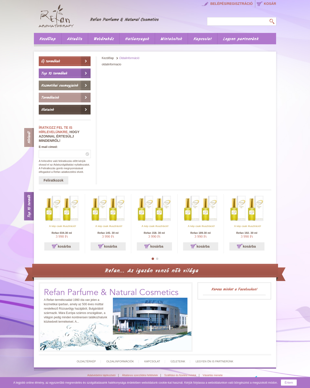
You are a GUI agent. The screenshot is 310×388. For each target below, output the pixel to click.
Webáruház (104, 39)
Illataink (47, 109)
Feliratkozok (53, 180)
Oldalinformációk (120, 361)
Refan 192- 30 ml (246, 232)
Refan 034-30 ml (62, 232)
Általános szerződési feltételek (140, 375)
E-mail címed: (48, 147)
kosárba (64, 246)
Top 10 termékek (54, 73)
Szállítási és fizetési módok (180, 375)
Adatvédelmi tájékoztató (101, 375)
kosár (270, 4)
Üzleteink (177, 361)
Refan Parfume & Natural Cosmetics (111, 292)
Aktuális (74, 39)
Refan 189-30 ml (200, 232)
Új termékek (50, 61)
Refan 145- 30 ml (108, 232)
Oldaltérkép (86, 361)
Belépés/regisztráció (231, 4)
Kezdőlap (47, 39)
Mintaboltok (171, 39)
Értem (289, 382)
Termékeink (50, 97)
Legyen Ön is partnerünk (214, 361)
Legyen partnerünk (241, 39)
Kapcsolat (203, 39)
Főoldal (102, 15)
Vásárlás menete (213, 375)
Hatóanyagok (137, 39)
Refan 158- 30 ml (154, 232)
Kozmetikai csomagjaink (59, 85)
